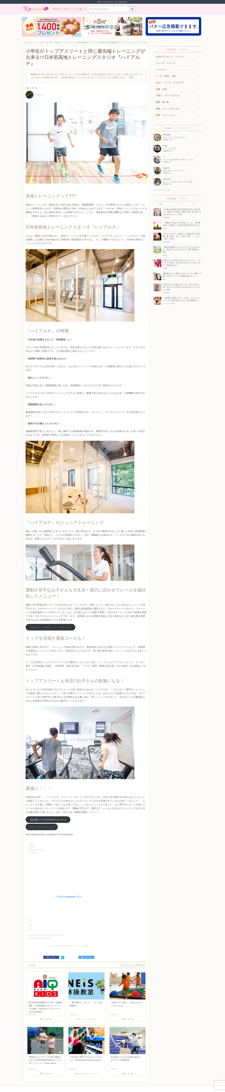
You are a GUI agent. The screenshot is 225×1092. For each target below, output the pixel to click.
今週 (177, 204)
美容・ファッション (165, 115)
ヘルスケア (161, 69)
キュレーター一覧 (161, 190)
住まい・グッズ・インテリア (170, 82)
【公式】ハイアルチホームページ (48, 798)
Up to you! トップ (30, 42)
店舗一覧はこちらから (41, 806)
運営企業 (45, 1077)
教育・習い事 (46, 42)
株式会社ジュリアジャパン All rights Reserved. (112, 1089)
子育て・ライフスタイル (168, 95)
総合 (194, 204)
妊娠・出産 (161, 89)
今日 (161, 204)
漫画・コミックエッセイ (168, 108)
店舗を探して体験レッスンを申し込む (50, 612)
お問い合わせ (63, 1077)
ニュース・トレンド (165, 63)
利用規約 (53, 1077)
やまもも (34, 94)
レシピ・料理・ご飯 (165, 76)
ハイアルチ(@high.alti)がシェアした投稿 (68, 924)
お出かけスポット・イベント (170, 56)
